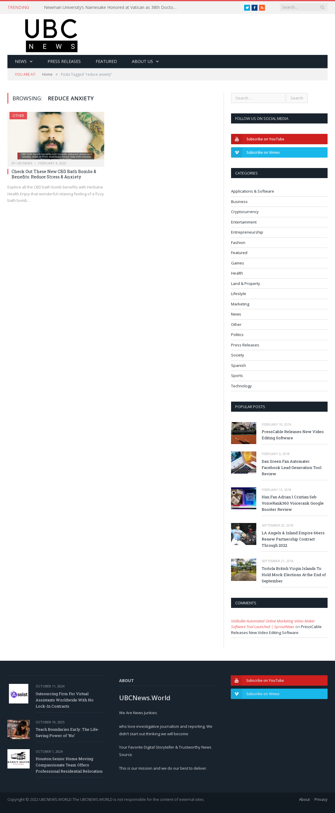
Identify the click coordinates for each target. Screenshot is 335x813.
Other (18, 115)
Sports (237, 375)
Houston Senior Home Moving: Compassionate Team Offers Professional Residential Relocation (69, 765)
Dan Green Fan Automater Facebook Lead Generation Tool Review (291, 467)
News (21, 61)
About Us (142, 61)
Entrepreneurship (247, 232)
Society (237, 355)
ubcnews (24, 163)
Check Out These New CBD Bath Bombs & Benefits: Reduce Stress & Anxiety (54, 174)
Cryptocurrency (245, 211)
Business (239, 201)
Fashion (238, 242)
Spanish (238, 365)
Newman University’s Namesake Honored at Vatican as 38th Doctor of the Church (112, 7)
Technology (241, 386)
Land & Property (245, 283)
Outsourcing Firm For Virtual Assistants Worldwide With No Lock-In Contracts (65, 700)
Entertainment (244, 222)
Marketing (240, 304)
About (304, 799)
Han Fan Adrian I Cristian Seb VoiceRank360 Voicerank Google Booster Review (293, 503)
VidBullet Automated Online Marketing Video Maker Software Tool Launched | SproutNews (273, 624)
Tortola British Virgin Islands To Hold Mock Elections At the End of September (294, 575)
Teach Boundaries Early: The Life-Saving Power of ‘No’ (67, 732)
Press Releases (64, 61)
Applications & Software (252, 191)
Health (237, 273)
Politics (237, 334)
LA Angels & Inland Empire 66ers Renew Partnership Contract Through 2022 (293, 539)
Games (237, 263)
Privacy (321, 799)
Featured (106, 61)
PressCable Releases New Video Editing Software (293, 434)
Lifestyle (238, 293)
